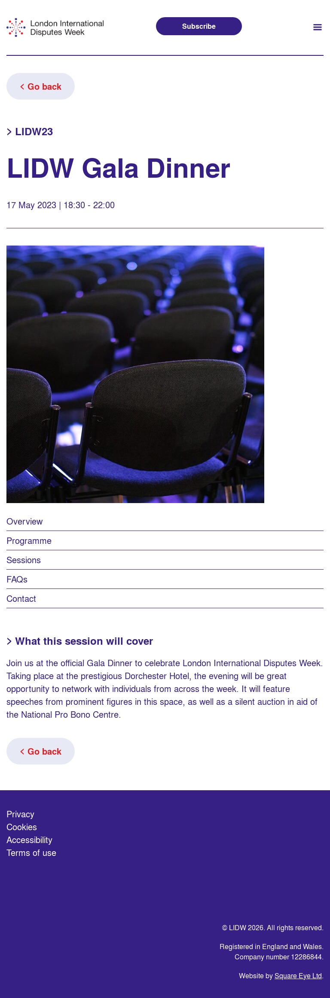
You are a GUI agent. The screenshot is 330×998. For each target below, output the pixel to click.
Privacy (20, 813)
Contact (21, 598)
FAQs (17, 579)
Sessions (23, 559)
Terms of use (31, 852)
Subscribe (199, 26)
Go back (44, 86)
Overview (24, 521)
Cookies (21, 826)
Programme (29, 540)
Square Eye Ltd (298, 975)
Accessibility (29, 839)
